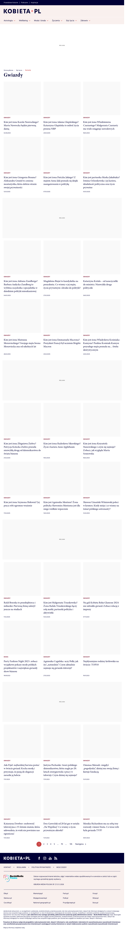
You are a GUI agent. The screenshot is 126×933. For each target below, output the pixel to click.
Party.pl (66, 893)
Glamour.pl (8, 898)
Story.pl (95, 902)
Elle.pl (6, 893)
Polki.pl (65, 898)
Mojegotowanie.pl (40, 898)
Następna (79, 844)
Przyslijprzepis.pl (69, 902)
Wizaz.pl (96, 898)
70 (62, 844)
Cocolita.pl (7, 902)
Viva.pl (95, 893)
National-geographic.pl (41, 902)
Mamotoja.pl (38, 893)
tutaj (23, 928)
